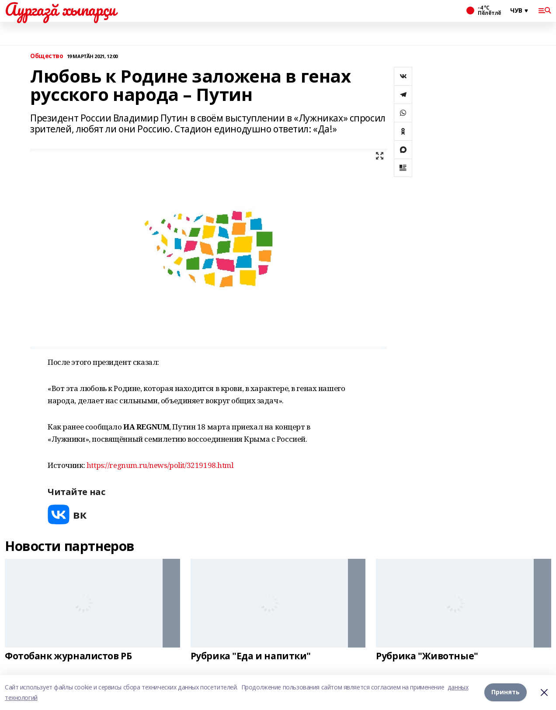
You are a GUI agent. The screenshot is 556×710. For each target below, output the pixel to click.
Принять (505, 692)
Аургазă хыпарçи (60, 9)
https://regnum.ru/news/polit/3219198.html (160, 465)
